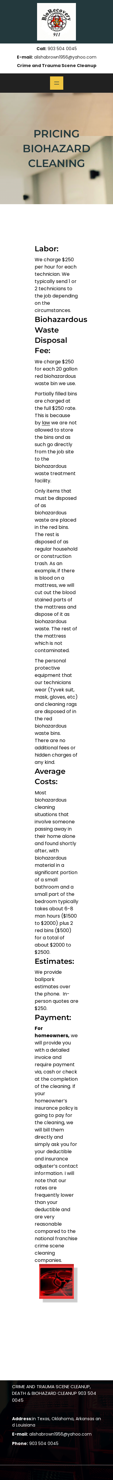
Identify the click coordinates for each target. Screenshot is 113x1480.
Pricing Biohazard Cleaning (56, 148)
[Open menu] (56, 83)
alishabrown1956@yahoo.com (65, 57)
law (46, 422)
